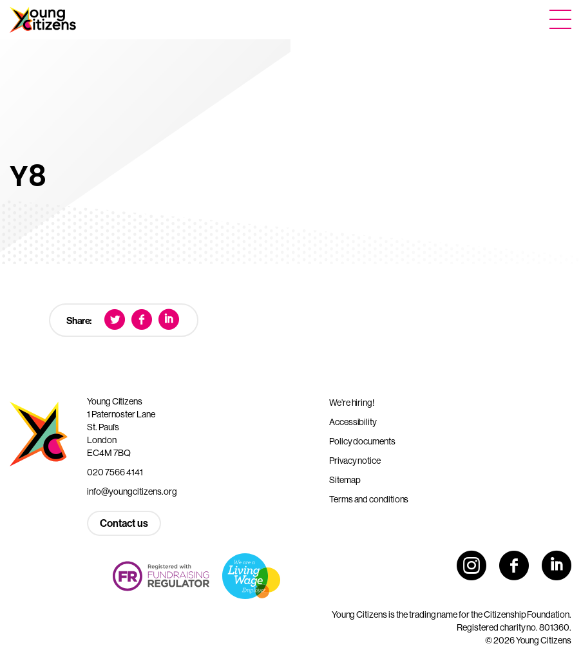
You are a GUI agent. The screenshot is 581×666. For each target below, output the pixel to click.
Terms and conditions (368, 499)
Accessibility (353, 422)
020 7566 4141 (115, 472)
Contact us (124, 523)
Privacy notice (355, 460)
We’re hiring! (351, 402)
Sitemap (344, 480)
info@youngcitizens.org (132, 491)
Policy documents (362, 441)
